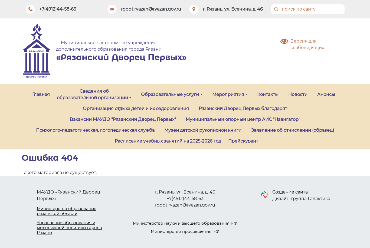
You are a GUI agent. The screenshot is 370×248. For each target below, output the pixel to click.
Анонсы (326, 94)
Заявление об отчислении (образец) (292, 130)
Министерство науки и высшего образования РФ (185, 223)
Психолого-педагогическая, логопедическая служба (95, 130)
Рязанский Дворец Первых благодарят (243, 108)
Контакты (268, 94)
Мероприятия (228, 94)
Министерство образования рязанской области (66, 211)
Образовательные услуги (170, 94)
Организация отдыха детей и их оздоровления (136, 108)
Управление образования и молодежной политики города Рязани (69, 227)
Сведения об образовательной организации (92, 94)
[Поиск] (308, 9)
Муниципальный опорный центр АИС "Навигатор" (243, 119)
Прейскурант (243, 141)
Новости (297, 94)
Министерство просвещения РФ (185, 231)
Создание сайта (290, 192)
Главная (41, 94)
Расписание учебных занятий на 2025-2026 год (168, 141)
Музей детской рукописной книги (202, 130)
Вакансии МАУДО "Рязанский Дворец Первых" (123, 119)
